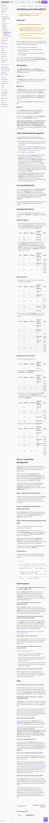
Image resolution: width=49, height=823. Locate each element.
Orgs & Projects (6, 79)
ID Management (7, 30)
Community (6, 100)
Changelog (22, 2)
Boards (6, 50)
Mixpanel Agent (4, 67)
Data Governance (6, 81)
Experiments (3, 54)
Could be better (30, 815)
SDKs (7, 21)
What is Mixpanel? (5, 8)
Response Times (4, 104)
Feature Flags (6, 52)
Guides (16, 2)
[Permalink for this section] (25, 20)
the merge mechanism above (33, 150)
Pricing (6, 87)
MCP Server (3, 72)
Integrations (7, 29)
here (30, 35)
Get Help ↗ (3, 102)
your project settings (37, 30)
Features (6, 62)
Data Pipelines (6, 93)
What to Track (4, 9)
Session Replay (6, 60)
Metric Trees (3, 56)
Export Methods (4, 92)
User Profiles (20, 721)
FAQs (28, 2)
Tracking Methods (6, 16)
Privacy (6, 85)
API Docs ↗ (34, 2)
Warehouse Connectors (4, 26)
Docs (12, 2)
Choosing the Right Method (6, 19)
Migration (6, 42)
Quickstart (6, 11)
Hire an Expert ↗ (4, 106)
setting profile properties (22, 633)
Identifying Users (6, 32)
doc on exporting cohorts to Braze (37, 766)
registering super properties (35, 631)
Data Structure (6, 40)
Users (6, 58)
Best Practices (6, 44)
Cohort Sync (6, 95)
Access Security (6, 83)
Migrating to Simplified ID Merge (7, 35)
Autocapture (4, 23)
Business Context (4, 74)
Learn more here (35, 15)
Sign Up (44, 2)
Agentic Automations (5, 68)
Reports (6, 49)
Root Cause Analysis (5, 70)
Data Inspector (5, 38)
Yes (20, 815)
